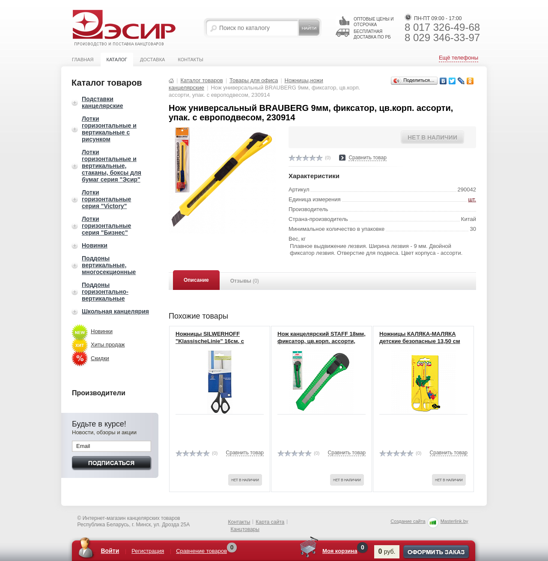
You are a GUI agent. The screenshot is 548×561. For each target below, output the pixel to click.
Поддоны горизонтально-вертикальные (105, 291)
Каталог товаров (201, 80)
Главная (82, 59)
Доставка (152, 59)
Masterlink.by (454, 521)
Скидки (100, 358)
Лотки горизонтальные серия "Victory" (106, 199)
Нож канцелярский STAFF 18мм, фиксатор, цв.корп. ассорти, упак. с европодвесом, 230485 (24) (321, 345)
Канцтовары (245, 529)
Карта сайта (270, 522)
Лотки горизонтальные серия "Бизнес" (106, 225)
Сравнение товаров (201, 551)
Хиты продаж (108, 344)
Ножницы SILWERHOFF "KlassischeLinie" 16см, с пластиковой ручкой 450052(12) (219, 341)
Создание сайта (407, 521)
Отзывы (244, 281)
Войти (110, 550)
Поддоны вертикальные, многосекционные (109, 265)
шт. (472, 199)
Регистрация (147, 551)
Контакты (190, 59)
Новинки (94, 245)
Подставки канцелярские (102, 102)
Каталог (116, 59)
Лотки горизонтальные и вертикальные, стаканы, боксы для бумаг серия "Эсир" (111, 166)
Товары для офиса (253, 80)
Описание (196, 280)
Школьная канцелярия (115, 311)
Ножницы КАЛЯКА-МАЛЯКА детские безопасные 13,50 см (419, 337)
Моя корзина (339, 551)
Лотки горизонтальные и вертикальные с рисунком (109, 129)
